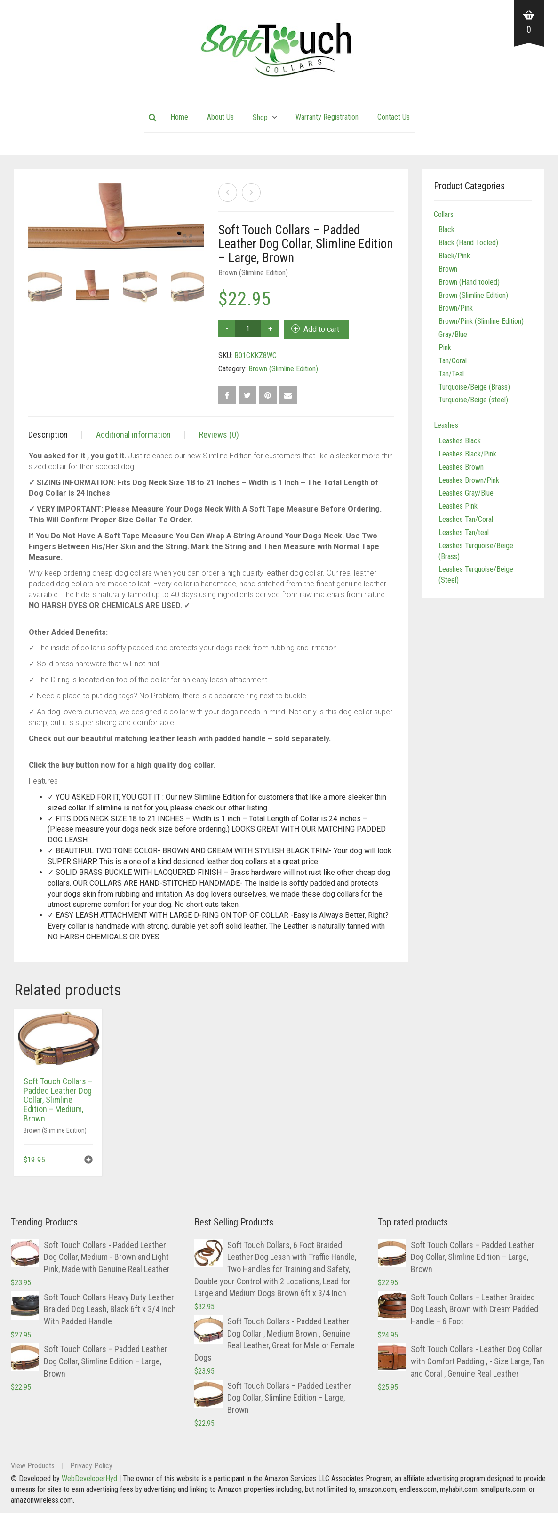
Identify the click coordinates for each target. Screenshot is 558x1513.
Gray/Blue (452, 334)
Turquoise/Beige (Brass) (474, 387)
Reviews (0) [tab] (219, 435)
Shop (260, 117)
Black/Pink (454, 255)
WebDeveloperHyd (89, 1478)
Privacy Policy (91, 1465)
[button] (88, 1161)
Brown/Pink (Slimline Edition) (481, 321)
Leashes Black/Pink (467, 453)
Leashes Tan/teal (463, 532)
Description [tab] (48, 435)
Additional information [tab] (133, 435)
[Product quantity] (248, 328)
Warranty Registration (327, 116)
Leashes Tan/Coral (465, 519)
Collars (444, 214)
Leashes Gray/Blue (466, 492)
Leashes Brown (461, 467)
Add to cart (321, 329)
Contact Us (393, 116)
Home (179, 116)
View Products (33, 1465)
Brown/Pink (455, 308)
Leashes (446, 425)
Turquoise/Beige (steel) (473, 399)
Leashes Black (459, 440)
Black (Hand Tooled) (468, 242)
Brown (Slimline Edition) (253, 272)
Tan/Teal (451, 373)
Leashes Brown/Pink (468, 480)
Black (446, 229)
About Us (220, 116)
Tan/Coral (452, 360)
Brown (447, 268)
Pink (444, 347)
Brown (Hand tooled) (469, 282)
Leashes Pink (458, 506)
